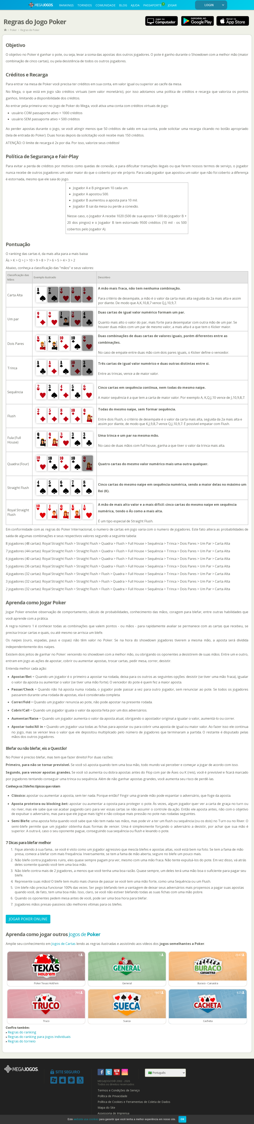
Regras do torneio (22, 1041)
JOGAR (172, 5)
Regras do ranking (22, 1032)
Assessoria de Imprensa (113, 1113)
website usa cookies (86, 1119)
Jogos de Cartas (63, 943)
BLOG (123, 5)
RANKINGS (66, 5)
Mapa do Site (106, 1107)
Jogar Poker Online (28, 918)
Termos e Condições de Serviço (119, 1090)
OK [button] (182, 1119)
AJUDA (135, 5)
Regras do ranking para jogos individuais (39, 1036)
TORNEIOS (84, 5)
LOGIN (215, 5)
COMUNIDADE (105, 5)
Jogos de (84, 934)
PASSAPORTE (154, 4)
